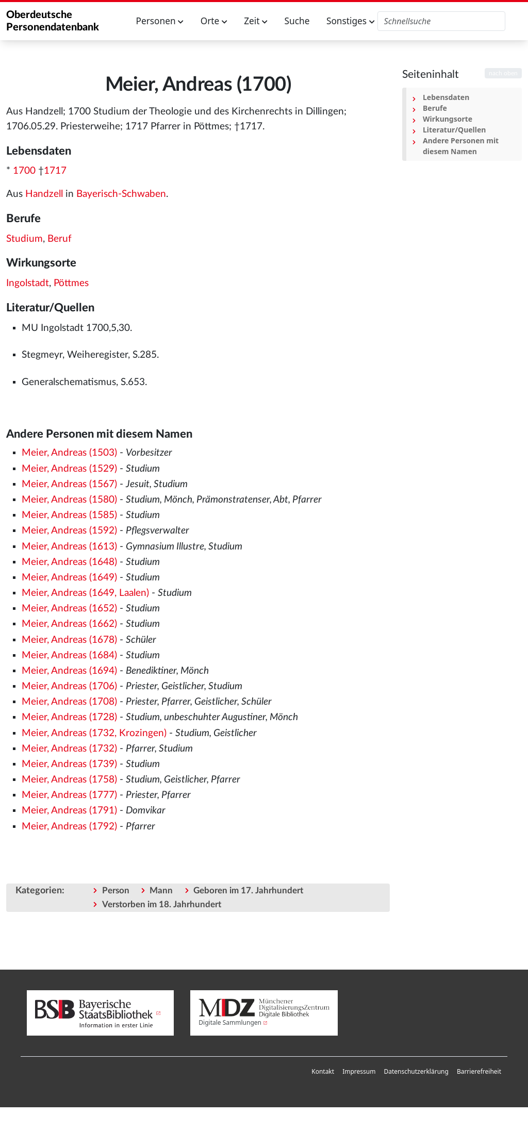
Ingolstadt (27, 283)
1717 (55, 171)
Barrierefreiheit (479, 1071)
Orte (214, 21)
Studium (24, 239)
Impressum (358, 1071)
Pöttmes (71, 283)
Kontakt (322, 1071)
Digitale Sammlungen (230, 1022)
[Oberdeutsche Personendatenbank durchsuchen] (441, 21)
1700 (24, 171)
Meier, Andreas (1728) (69, 717)
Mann (161, 890)
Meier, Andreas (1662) (69, 624)
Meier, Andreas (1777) (69, 795)
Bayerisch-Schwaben (121, 194)
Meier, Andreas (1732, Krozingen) (94, 733)
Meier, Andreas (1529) (69, 469)
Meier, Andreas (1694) (69, 671)
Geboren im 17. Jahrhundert (248, 890)
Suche (297, 21)
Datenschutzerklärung (416, 1071)
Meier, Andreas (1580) (69, 500)
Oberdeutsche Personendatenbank (52, 21)
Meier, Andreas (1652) (69, 608)
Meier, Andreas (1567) (69, 484)
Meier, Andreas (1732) (69, 749)
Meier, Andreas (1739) (69, 764)
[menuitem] (322, 1071)
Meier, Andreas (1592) (69, 531)
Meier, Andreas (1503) (69, 453)
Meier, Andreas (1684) (69, 655)
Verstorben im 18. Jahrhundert (161, 904)
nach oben (503, 73)
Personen (160, 21)
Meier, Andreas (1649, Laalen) (85, 593)
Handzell (44, 194)
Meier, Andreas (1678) (69, 640)
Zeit (256, 21)
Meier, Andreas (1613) (69, 547)
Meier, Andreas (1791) (69, 810)
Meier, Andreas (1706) (69, 686)
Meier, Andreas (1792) (69, 826)
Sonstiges (350, 21)
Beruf (59, 239)
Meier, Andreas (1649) (69, 577)
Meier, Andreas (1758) (69, 780)
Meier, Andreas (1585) (69, 515)
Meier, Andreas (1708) (69, 702)
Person (115, 890)
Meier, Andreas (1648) (69, 562)
